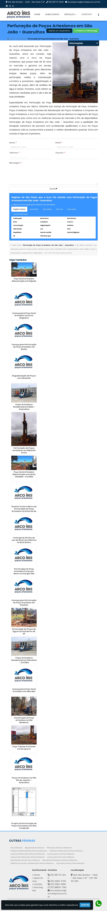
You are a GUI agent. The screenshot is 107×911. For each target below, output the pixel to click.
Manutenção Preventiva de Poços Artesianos (59, 860)
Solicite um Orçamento (59, 30)
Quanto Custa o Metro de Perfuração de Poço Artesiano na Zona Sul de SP (24, 510)
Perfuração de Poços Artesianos (59, 848)
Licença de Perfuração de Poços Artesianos (28, 854)
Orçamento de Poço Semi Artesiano (70, 863)
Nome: (13, 142)
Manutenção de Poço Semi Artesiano (25, 860)
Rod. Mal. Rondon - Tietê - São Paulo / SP (26, 2)
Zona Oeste (47, 209)
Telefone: (14, 152)
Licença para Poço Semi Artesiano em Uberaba (24, 690)
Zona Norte (34, 209)
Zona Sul (59, 209)
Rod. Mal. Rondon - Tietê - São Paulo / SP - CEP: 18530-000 (84, 878)
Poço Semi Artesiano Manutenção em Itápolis (24, 279)
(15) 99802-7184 (58, 887)
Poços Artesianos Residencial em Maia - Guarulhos (24, 406)
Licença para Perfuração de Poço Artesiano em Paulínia (24, 602)
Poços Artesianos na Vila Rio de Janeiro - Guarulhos (24, 780)
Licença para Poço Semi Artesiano (60, 857)
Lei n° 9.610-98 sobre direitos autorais (58, 253)
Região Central (19, 209)
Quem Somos (52, 14)
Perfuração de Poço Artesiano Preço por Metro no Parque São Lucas (24, 572)
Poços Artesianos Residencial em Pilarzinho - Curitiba (24, 660)
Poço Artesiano (16, 848)
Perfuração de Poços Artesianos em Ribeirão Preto (24, 450)
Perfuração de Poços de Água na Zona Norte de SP (24, 631)
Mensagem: (15, 163)
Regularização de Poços (34, 848)
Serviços (70, 14)
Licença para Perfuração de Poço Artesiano (28, 857)
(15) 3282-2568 (58, 884)
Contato (86, 14)
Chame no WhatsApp (85, 30)
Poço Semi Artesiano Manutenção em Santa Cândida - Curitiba (24, 474)
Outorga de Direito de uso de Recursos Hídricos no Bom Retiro (24, 540)
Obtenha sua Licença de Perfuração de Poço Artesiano (32, 863)
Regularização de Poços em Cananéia (24, 376)
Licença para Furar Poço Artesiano (60, 854)
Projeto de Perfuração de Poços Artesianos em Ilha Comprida (24, 825)
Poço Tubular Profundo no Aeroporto (23, 747)
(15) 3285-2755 (58, 881)
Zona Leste (71, 209)
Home (37, 14)
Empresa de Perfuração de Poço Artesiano (66, 851)
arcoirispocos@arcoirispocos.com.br (83, 2)
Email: (58, 142)
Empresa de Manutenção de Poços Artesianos (29, 851)
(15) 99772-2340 (56, 2)
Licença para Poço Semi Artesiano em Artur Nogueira (24, 315)
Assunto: (60, 152)
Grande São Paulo (20, 214)
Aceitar (85, 905)
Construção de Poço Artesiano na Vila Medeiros (24, 720)
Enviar (53, 188)
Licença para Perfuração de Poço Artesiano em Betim (24, 346)
